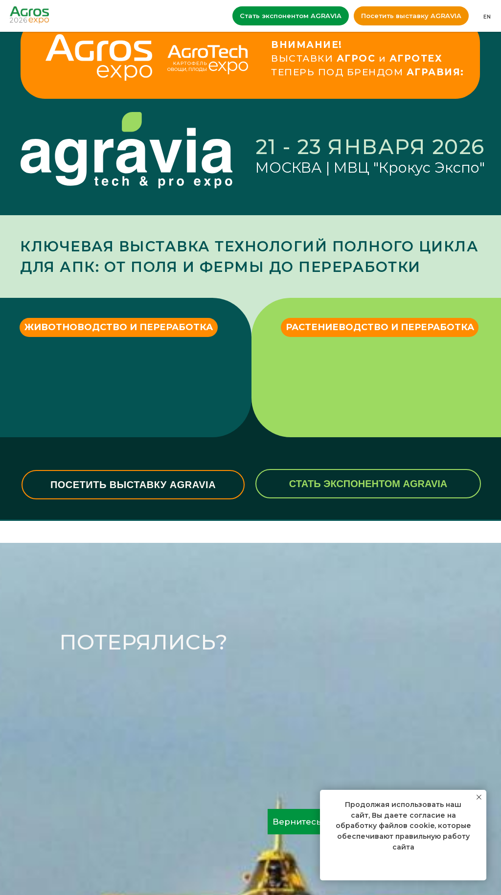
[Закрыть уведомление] (479, 797)
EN (487, 17)
